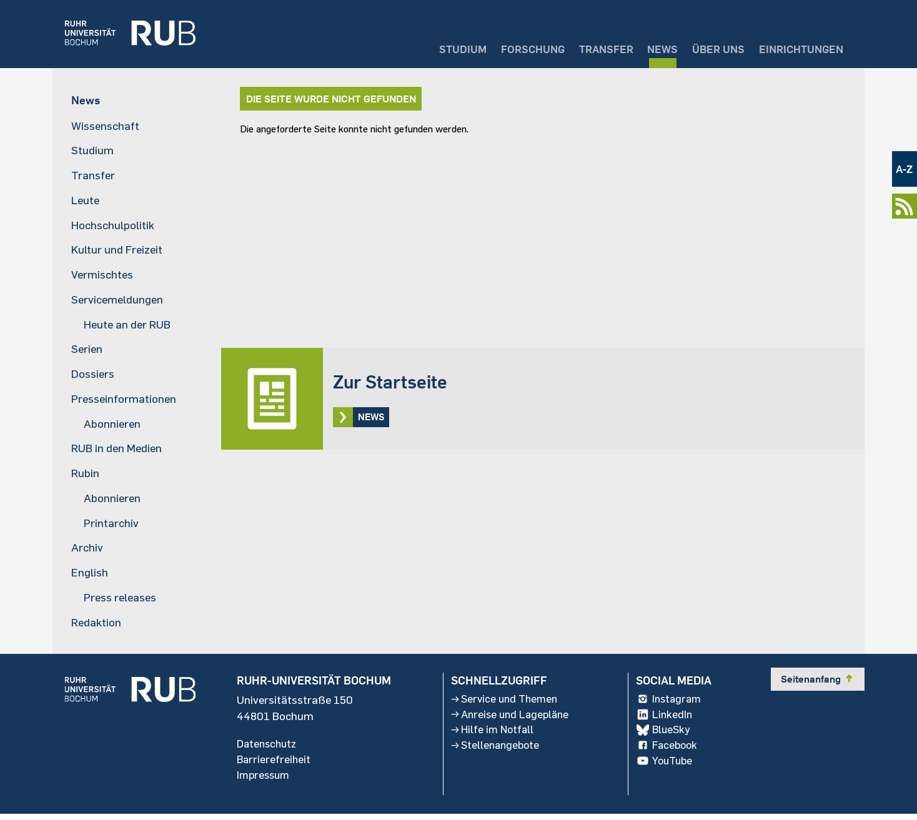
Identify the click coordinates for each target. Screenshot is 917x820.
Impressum (265, 780)
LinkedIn (666, 719)
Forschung (506, 47)
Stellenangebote (495, 751)
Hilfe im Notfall (492, 735)
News (648, 47)
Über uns (708, 47)
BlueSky (666, 735)
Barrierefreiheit (274, 764)
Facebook (669, 751)
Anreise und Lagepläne (511, 719)
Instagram (672, 702)
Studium (431, 47)
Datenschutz (268, 747)
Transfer (586, 47)
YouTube (667, 767)
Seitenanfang (818, 682)
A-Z (904, 169)
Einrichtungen (797, 47)
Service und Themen (505, 702)
